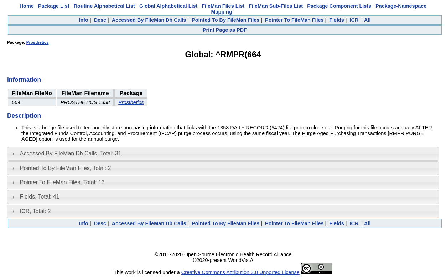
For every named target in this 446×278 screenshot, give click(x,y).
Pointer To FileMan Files (294, 20)
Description (24, 115)
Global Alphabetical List (168, 6)
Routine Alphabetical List (104, 6)
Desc (100, 20)
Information (24, 79)
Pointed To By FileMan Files (225, 20)
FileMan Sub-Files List (276, 6)
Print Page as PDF (225, 30)
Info (83, 20)
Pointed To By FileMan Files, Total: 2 (65, 168)
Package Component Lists (339, 6)
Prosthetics (37, 42)
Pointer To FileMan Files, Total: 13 (62, 182)
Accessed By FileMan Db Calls (149, 20)
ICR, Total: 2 (35, 211)
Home (27, 6)
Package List (53, 6)
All (367, 20)
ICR (354, 20)
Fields (336, 20)
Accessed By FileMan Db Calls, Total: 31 (70, 153)
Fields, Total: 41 (39, 197)
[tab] (223, 153)
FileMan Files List (223, 6)
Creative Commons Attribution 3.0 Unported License (240, 272)
